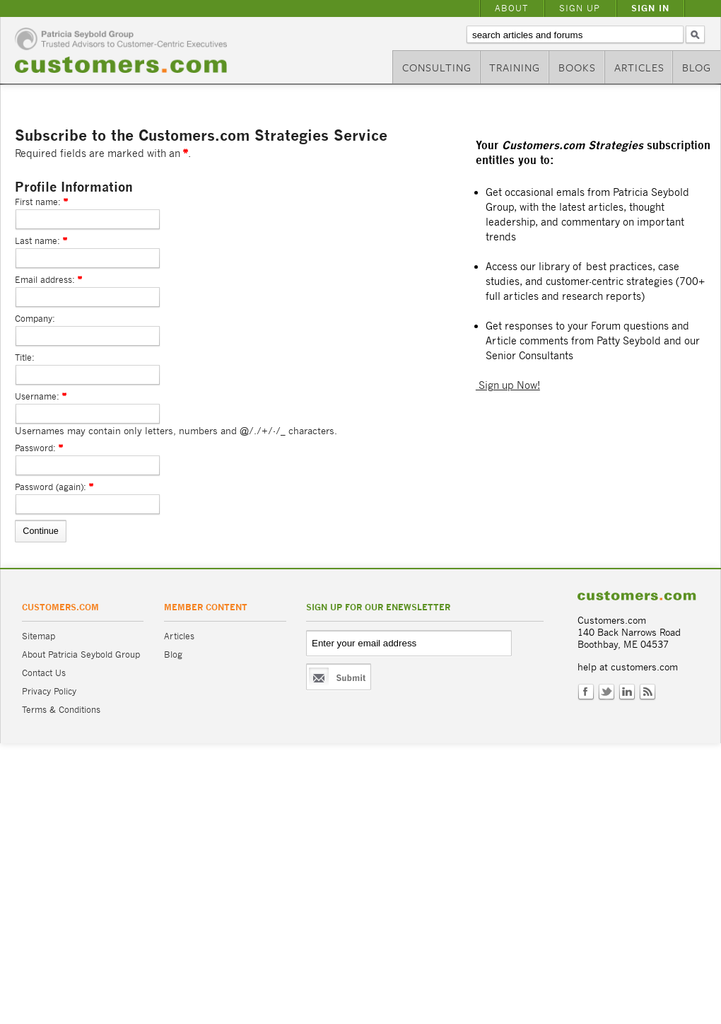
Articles (639, 67)
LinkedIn (627, 692)
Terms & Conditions (61, 709)
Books (577, 67)
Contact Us (44, 673)
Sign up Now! (508, 385)
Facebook (586, 692)
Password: (35, 448)
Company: (35, 318)
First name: (38, 202)
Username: (37, 396)
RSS (647, 692)
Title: (25, 357)
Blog (696, 67)
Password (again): (50, 487)
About (511, 8)
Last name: (37, 240)
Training (514, 67)
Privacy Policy (49, 691)
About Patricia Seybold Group (81, 654)
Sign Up (579, 8)
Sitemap (38, 636)
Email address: (45, 279)
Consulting (436, 67)
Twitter (606, 692)
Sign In (650, 8)
